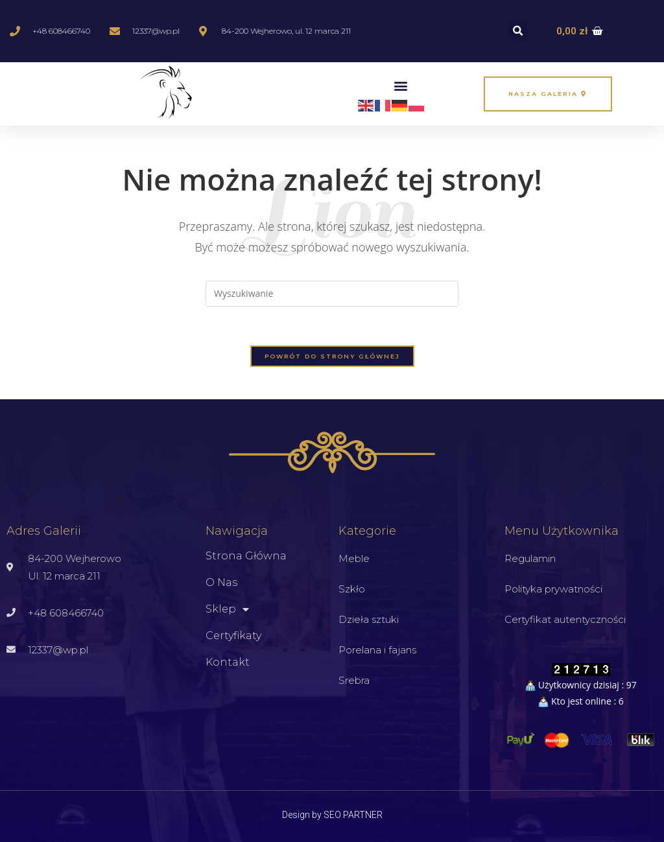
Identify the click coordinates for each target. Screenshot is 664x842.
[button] (518, 31)
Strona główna (246, 556)
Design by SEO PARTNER (332, 815)
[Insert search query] (332, 294)
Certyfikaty (233, 635)
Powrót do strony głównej (332, 356)
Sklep (227, 609)
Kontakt (228, 662)
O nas (221, 582)
